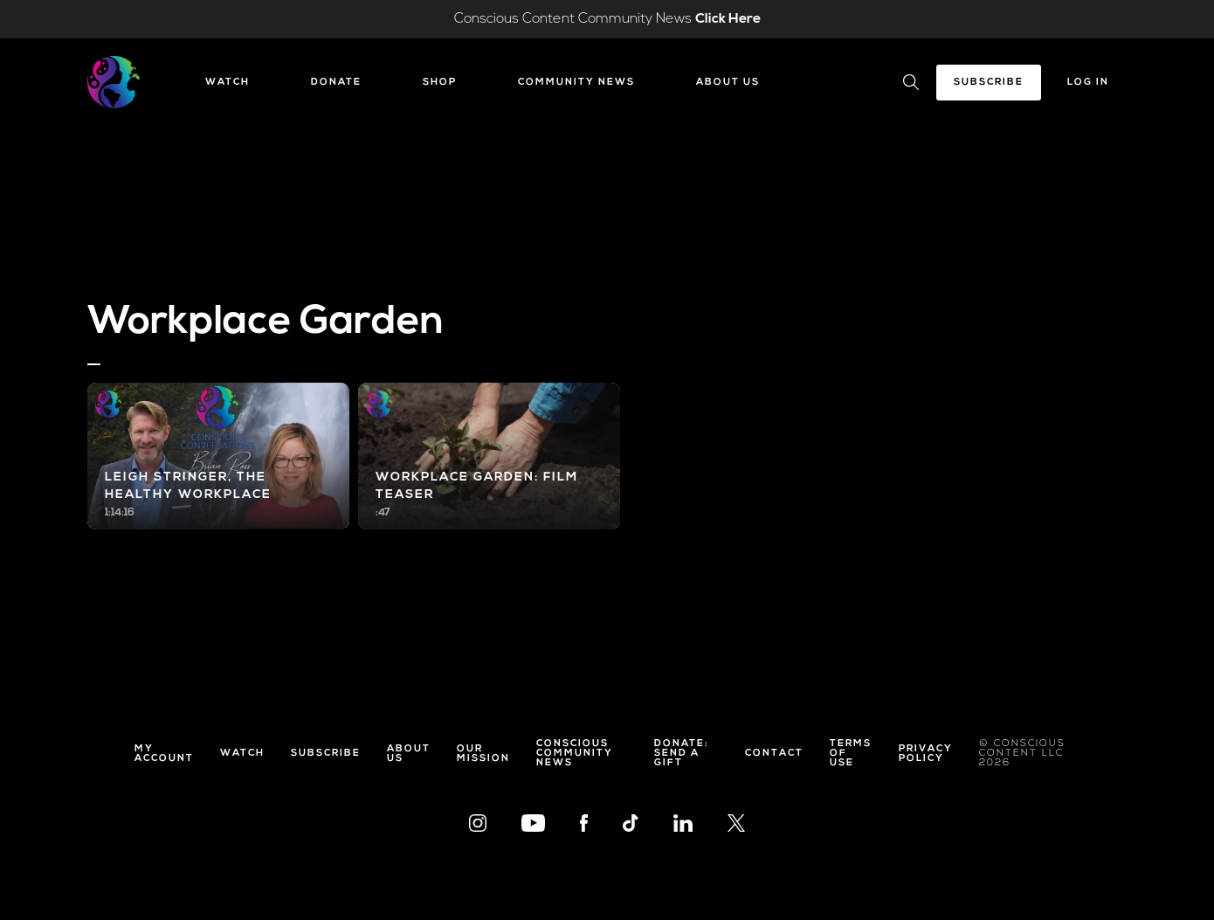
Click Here (728, 19)
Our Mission (483, 754)
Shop (440, 82)
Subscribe (989, 82)
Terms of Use (851, 753)
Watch (227, 82)
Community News (576, 82)
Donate (336, 82)
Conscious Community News (574, 753)
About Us (728, 82)
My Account (164, 754)
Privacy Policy (926, 754)
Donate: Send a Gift (681, 753)
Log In (1088, 82)
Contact (774, 753)
